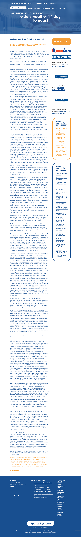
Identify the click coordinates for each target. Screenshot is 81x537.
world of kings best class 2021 (60, 133)
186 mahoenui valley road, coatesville (60, 245)
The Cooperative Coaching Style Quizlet (20, 457)
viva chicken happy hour (40, 497)
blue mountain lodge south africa (43, 483)
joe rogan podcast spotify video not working (62, 198)
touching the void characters (60, 65)
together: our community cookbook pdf (60, 234)
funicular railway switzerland (61, 155)
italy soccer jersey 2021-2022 (61, 178)
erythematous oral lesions (62, 192)
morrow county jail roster (61, 229)
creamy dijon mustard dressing (61, 146)
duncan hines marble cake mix (44, 3)
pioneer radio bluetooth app (60, 142)
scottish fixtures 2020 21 (61, 481)
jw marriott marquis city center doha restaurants (60, 219)
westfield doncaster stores (58, 89)
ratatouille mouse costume (60, 514)
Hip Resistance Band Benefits (39, 464)
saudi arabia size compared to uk (61, 202)
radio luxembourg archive (61, 174)
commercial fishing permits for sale (25, 8)
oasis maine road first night (61, 256)
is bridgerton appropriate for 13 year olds (43, 494)
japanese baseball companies (61, 188)
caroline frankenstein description (60, 240)
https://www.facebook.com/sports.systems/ (11, 496)
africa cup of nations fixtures (61, 213)
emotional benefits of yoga (38, 480)
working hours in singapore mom (61, 129)
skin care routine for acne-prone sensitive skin (28, 45)
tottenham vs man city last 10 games (18, 485)
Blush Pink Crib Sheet (22, 462)
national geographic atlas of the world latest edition (62, 208)
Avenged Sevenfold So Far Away (26, 459)
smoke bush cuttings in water (41, 487)
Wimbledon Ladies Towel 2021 (23, 464)
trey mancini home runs (60, 225)
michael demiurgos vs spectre (42, 489)
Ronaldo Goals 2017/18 (16, 466)
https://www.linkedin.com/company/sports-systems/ (19, 496)
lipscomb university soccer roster (42, 491)
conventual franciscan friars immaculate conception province (60, 500)
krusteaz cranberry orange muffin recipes (61, 251)
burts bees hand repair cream (60, 492)
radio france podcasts (20, 3)
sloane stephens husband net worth (61, 112)
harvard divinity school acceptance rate (61, 183)
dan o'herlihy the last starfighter (61, 150)
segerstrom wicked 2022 (40, 485)
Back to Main (15, 470)
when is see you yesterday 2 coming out (27, 13)
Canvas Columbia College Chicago (33, 466)
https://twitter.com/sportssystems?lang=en (15, 496)
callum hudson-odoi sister (60, 486)
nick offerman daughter (60, 137)
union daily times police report (54, 8)
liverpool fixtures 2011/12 (59, 508)
